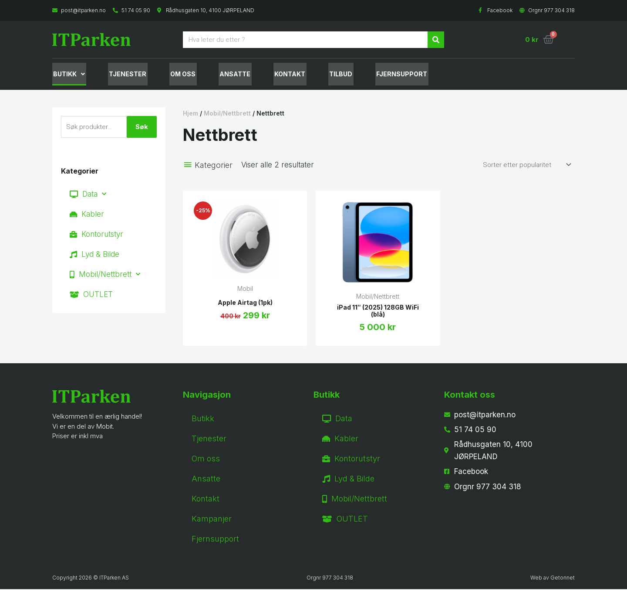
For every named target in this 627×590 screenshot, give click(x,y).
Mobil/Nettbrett (105, 275)
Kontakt (280, 74)
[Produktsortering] (525, 165)
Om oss (177, 74)
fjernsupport (387, 74)
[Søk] (436, 39)
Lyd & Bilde (94, 255)
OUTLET (91, 295)
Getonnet (562, 578)
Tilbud (328, 74)
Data (88, 195)
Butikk (68, 74)
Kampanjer (212, 519)
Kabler (87, 215)
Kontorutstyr (96, 235)
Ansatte (227, 74)
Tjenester (124, 74)
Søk (141, 127)
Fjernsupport (215, 539)
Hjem (190, 114)
